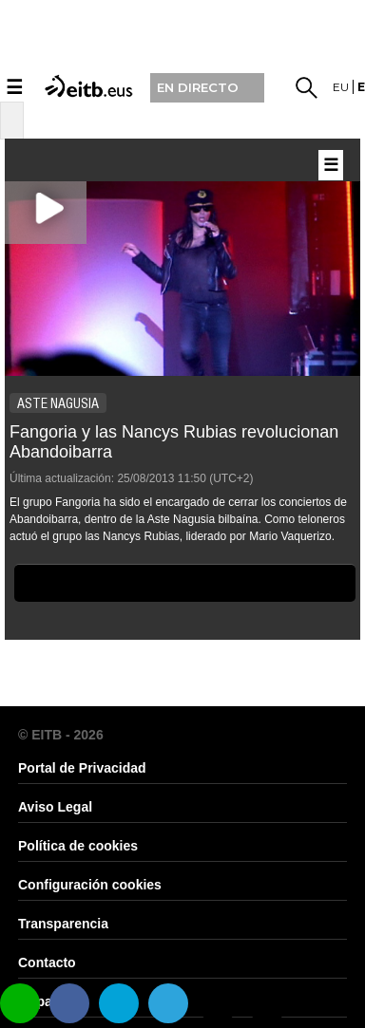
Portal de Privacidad (82, 768)
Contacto (47, 962)
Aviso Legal (55, 806)
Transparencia (63, 923)
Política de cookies (78, 845)
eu (341, 87)
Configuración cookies (90, 884)
